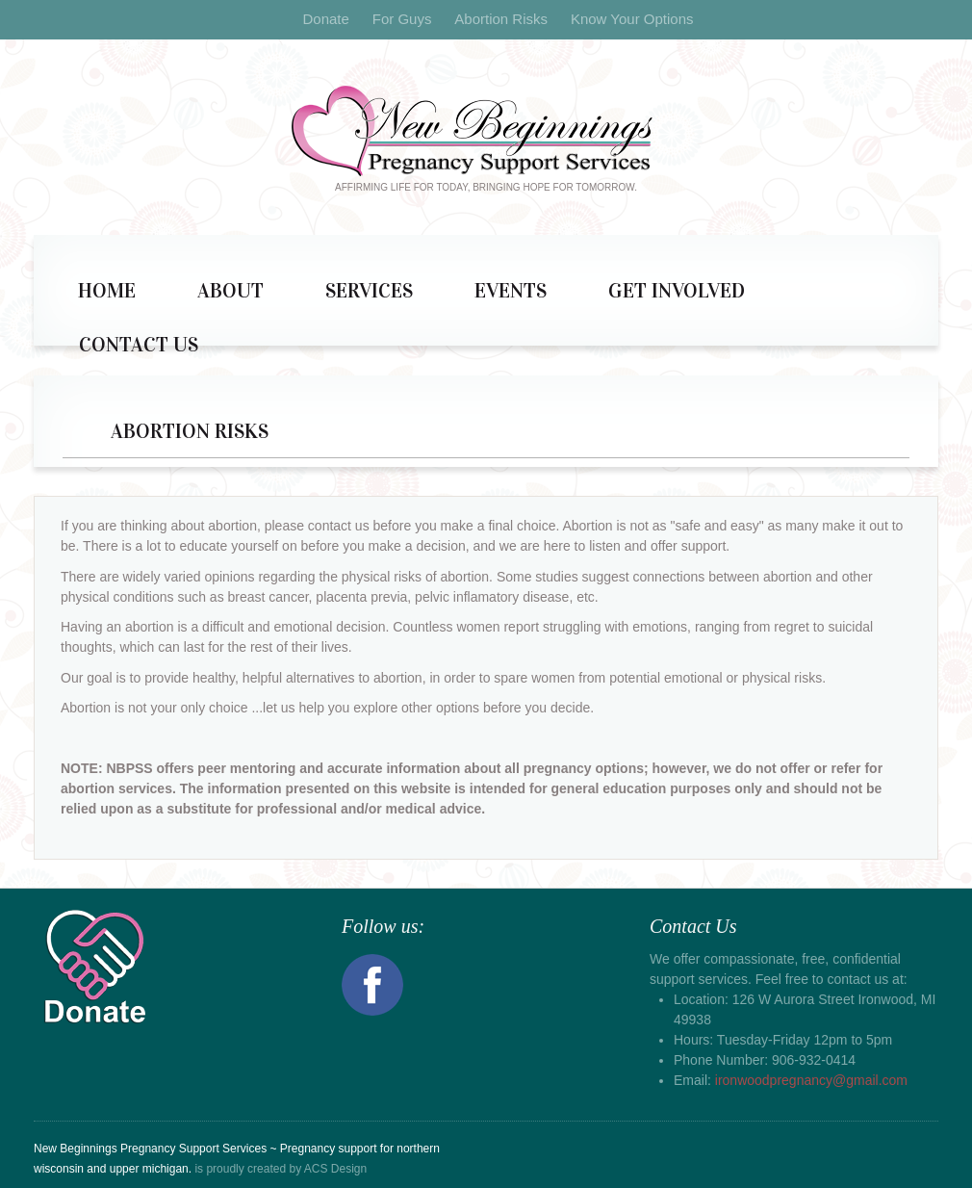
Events (510, 290)
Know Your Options (632, 19)
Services (369, 290)
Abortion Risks (501, 19)
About (230, 290)
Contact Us (138, 344)
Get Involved (676, 290)
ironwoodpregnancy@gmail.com (811, 1080)
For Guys (402, 19)
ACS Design (335, 1168)
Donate (325, 19)
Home (107, 290)
